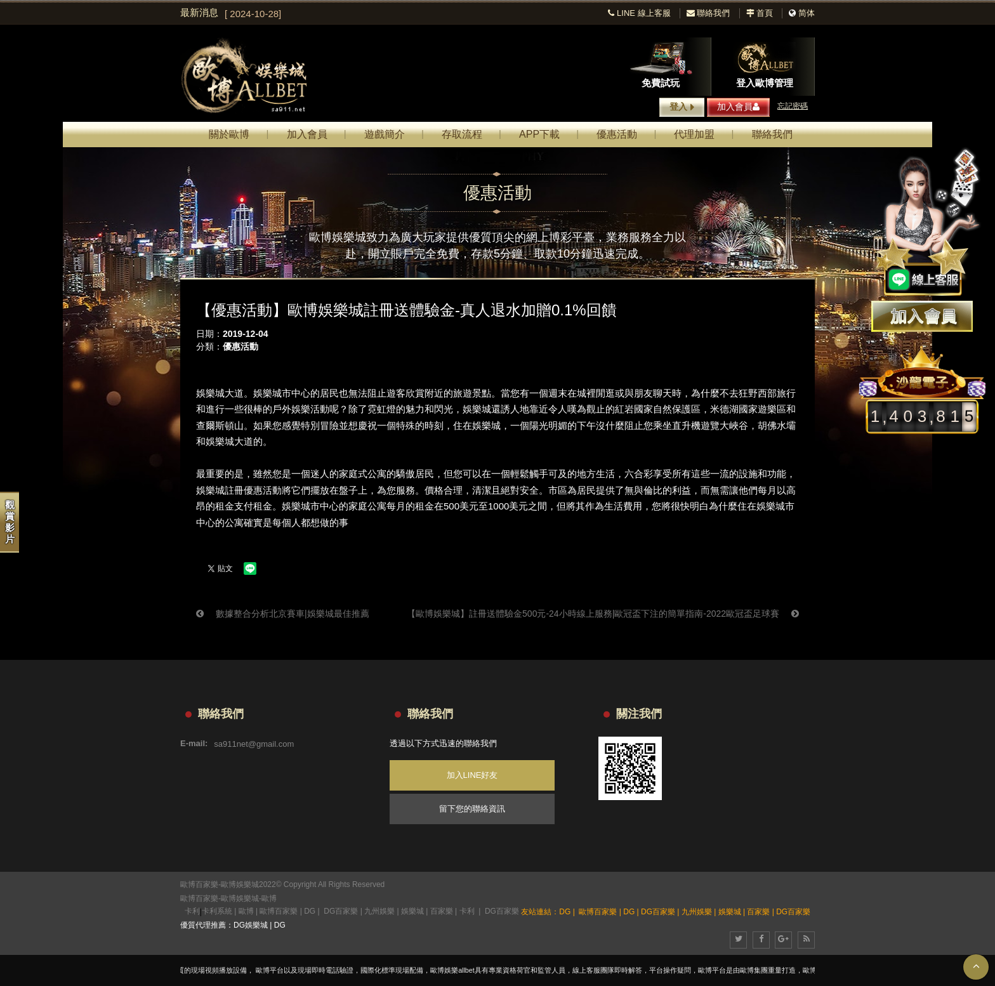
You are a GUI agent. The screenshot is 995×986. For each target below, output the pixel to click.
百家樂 (441, 911)
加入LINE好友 (472, 775)
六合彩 (638, 473)
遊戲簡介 (384, 134)
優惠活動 (616, 134)
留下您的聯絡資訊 (472, 808)
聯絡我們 (708, 13)
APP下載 (539, 134)
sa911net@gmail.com (254, 743)
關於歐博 (229, 134)
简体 (806, 13)
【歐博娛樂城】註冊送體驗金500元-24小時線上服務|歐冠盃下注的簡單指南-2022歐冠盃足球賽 (603, 613)
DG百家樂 (341, 911)
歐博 (269, 898)
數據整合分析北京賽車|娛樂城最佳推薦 (282, 613)
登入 (681, 107)
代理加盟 (694, 134)
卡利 (192, 911)
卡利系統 (217, 911)
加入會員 (738, 107)
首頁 (760, 13)
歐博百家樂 (199, 898)
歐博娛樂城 (240, 898)
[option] (407, 13)
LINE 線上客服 (639, 13)
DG (309, 911)
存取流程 (462, 134)
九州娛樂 (379, 911)
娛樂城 (412, 911)
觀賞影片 (10, 521)
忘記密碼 (792, 106)
